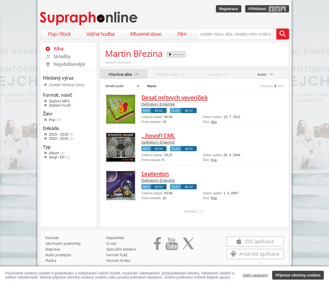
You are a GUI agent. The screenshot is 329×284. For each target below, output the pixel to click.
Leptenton (155, 173)
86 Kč (189, 111)
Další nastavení (255, 275)
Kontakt (52, 237)
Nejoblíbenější (69, 64)
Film (182, 33)
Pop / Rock (59, 33)
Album (57, 153)
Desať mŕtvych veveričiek (174, 97)
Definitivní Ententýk (158, 104)
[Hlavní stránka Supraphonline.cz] (89, 18)
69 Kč (159, 111)
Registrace (228, 9)
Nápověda (115, 237)
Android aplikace (254, 253)
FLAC (176, 111)
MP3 (146, 111)
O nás (111, 243)
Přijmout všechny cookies (298, 275)
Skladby (62, 56)
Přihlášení (257, 9)
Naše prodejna (58, 254)
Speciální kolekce (121, 249)
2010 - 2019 (61, 134)
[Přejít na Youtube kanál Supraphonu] (171, 245)
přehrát (176, 54)
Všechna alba (123, 74)
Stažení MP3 (59, 101)
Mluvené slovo (145, 33)
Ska (214, 122)
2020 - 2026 (61, 138)
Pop (214, 160)
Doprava (52, 249)
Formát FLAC (117, 254)
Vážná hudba (100, 33)
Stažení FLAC (60, 105)
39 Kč (159, 149)
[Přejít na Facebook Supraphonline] (157, 245)
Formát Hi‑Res (118, 260)
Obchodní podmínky (63, 243)
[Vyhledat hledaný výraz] (282, 34)
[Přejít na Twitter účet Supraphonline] (188, 245)
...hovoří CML (158, 135)
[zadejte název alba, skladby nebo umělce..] (236, 34)
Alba (58, 48)
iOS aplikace (255, 241)
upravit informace (118, 62)
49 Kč (189, 149)
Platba (50, 260)
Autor (265, 74)
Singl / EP (59, 157)
